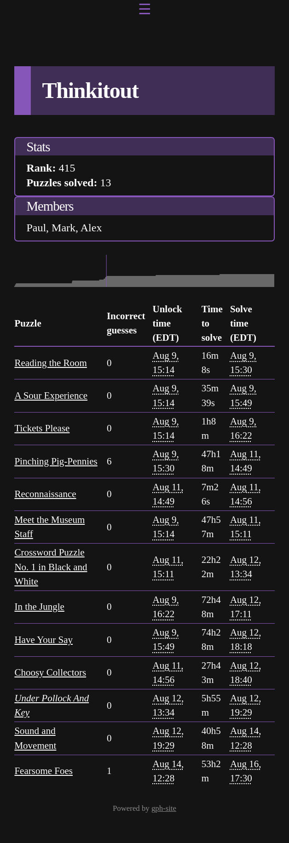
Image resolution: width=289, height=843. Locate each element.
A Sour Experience (50, 395)
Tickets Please (41, 428)
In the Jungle (39, 606)
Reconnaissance (45, 493)
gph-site (163, 808)
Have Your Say (43, 639)
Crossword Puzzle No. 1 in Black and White (50, 566)
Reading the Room (50, 362)
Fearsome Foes (43, 770)
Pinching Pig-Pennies (55, 461)
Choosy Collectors (50, 672)
